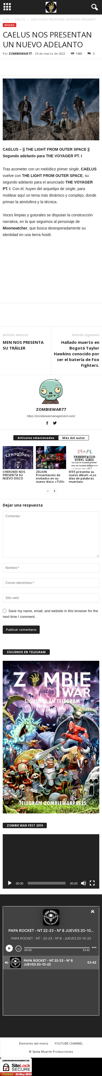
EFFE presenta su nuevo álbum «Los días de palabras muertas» (82, 477)
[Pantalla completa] (92, 883)
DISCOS (20, 19)
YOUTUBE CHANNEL (68, 1043)
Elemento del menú (33, 1043)
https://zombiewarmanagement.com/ (51, 416)
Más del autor (73, 438)
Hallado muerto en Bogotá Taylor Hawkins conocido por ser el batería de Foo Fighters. (76, 353)
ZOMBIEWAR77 (20, 53)
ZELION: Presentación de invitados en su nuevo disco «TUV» (50, 477)
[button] (94, 7)
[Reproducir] (10, 883)
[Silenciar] (83, 883)
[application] (51, 861)
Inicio (6, 19)
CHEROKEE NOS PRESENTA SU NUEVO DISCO (14, 475)
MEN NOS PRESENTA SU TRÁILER (23, 345)
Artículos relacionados (36, 438)
